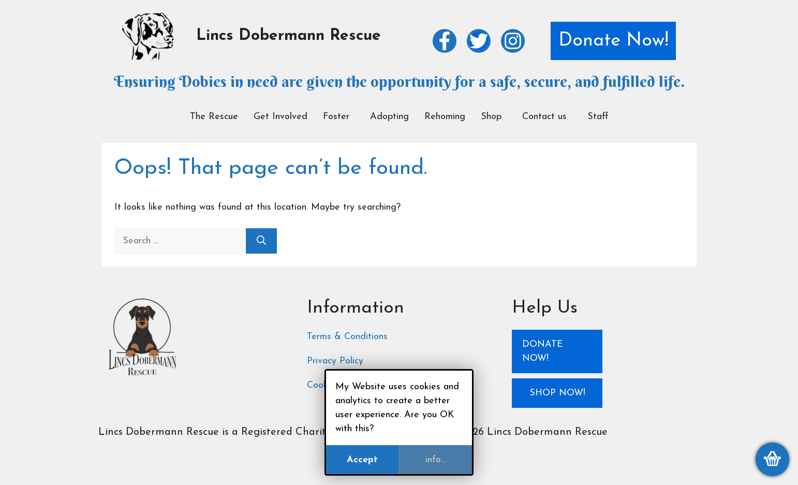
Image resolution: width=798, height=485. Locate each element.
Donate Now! (613, 41)
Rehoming (444, 117)
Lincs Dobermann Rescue (288, 36)
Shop (491, 117)
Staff (598, 117)
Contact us (544, 117)
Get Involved (280, 117)
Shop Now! (557, 393)
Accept (362, 460)
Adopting (389, 117)
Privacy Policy (335, 361)
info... (435, 460)
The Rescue (214, 117)
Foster (336, 117)
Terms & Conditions (347, 337)
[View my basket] (772, 459)
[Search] (261, 241)
